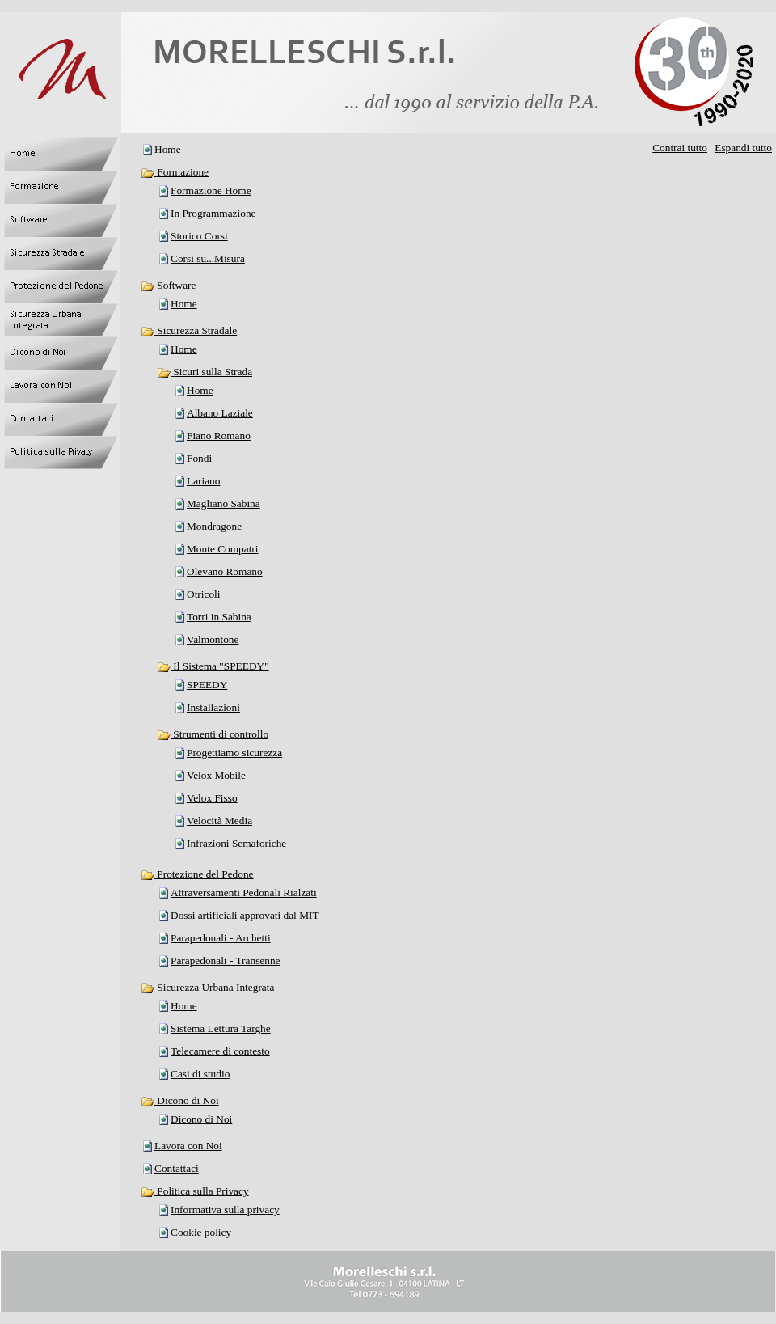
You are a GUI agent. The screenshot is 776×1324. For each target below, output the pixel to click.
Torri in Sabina (219, 617)
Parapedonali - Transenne (225, 960)
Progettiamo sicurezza (234, 753)
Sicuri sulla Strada (204, 372)
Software (168, 285)
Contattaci (176, 1168)
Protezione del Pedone (197, 874)
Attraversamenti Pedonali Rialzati (244, 892)
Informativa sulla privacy (225, 1209)
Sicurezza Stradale (189, 330)
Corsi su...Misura (208, 258)
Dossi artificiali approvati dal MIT (245, 915)
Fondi (199, 458)
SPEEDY (207, 685)
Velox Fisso (212, 798)
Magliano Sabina (223, 503)
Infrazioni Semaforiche (236, 843)
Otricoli (203, 594)
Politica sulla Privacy (195, 1191)
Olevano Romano (225, 571)
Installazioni (213, 707)
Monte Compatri (222, 549)
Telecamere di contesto (220, 1051)
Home (167, 149)
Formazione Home (211, 190)
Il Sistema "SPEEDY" (213, 666)
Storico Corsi (199, 236)
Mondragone (214, 526)
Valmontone (212, 639)
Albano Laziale (220, 413)
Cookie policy (201, 1232)
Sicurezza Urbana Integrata (207, 987)
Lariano (203, 481)
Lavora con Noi (188, 1146)
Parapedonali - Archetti (221, 938)
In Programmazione (213, 213)
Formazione (175, 172)
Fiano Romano (219, 435)
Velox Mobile (216, 775)
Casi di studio (200, 1074)
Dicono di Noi (180, 1100)
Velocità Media (219, 820)
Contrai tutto (679, 148)
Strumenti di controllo (212, 734)
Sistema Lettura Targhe (221, 1028)
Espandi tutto (743, 148)
